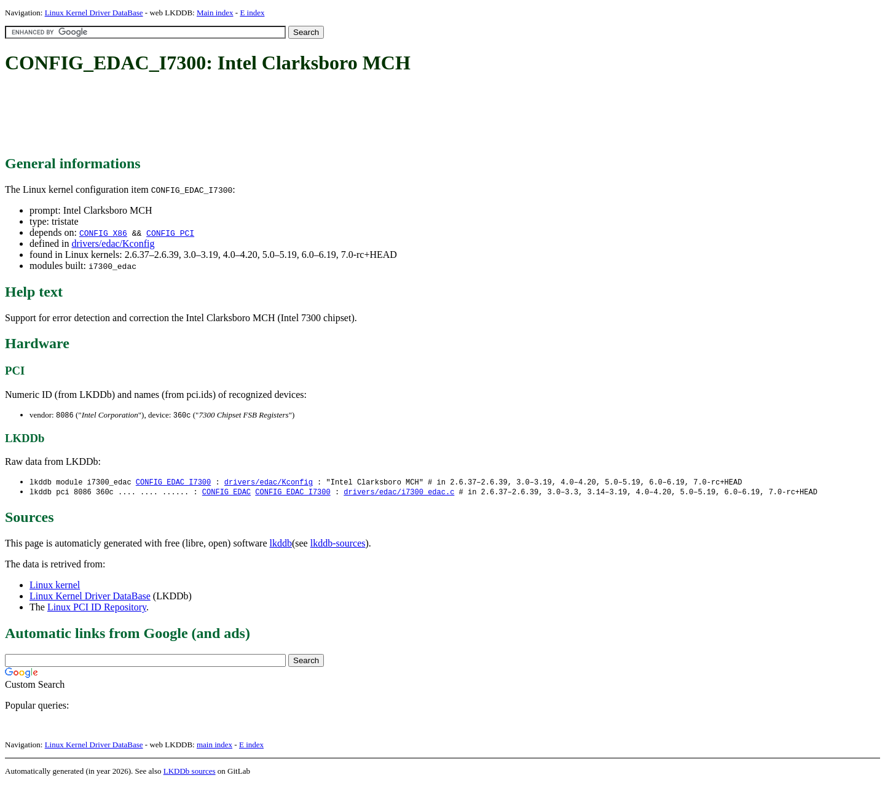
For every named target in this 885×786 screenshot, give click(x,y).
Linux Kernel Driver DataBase (94, 12)
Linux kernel (55, 587)
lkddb (281, 545)
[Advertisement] (228, 115)
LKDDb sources (189, 772)
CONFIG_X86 (103, 232)
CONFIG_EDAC (226, 493)
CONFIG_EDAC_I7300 (173, 483)
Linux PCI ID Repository (96, 609)
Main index (215, 12)
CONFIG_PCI (170, 232)
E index (252, 12)
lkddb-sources (338, 545)
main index (214, 746)
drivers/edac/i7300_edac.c (399, 493)
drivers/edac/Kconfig (112, 243)
